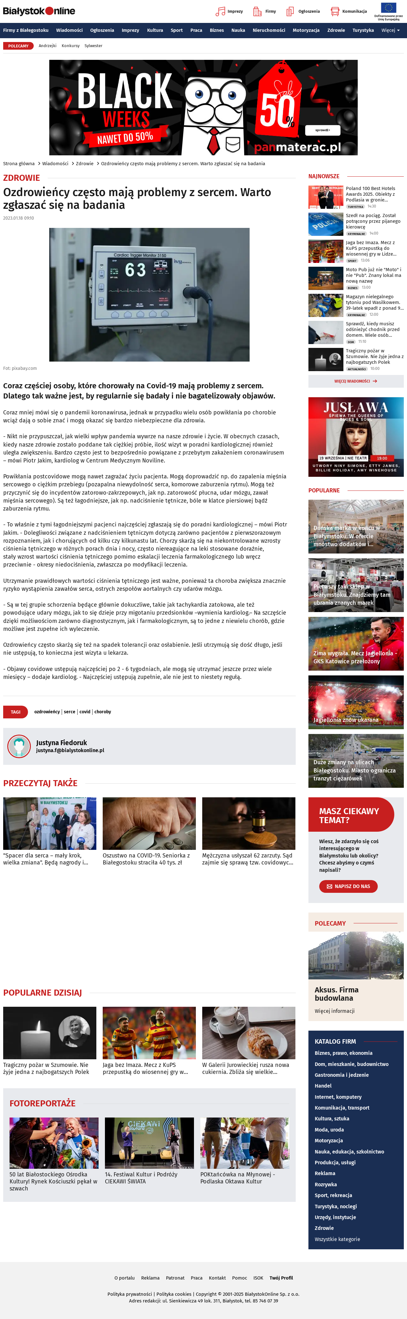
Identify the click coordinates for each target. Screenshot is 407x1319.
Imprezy (229, 11)
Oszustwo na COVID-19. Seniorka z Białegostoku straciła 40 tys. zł (146, 859)
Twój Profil (281, 1278)
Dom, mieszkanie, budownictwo (352, 1064)
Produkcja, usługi (335, 1163)
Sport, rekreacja (333, 1195)
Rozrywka (326, 1184)
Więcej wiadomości (352, 381)
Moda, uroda (329, 1130)
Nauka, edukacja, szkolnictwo (349, 1152)
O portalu (124, 1278)
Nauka (238, 30)
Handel (323, 1086)
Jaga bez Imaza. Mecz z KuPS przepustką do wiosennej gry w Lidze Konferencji (143, 1069)
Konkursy (70, 46)
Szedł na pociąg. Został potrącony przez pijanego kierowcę (373, 221)
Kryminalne (356, 234)
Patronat (175, 1278)
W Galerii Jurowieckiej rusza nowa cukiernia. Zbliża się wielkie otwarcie (245, 1069)
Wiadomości (69, 30)
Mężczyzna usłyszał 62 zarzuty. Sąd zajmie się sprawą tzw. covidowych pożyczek (247, 859)
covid (84, 712)
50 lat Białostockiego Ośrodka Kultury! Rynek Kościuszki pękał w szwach (53, 1181)
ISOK (258, 1278)
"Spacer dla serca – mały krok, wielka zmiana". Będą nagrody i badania (43, 859)
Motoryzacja (306, 30)
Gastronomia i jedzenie (342, 1075)
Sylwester (93, 46)
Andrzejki (48, 46)
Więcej (391, 30)
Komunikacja (348, 11)
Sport (177, 30)
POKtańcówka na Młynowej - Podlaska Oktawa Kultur (237, 1178)
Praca (196, 30)
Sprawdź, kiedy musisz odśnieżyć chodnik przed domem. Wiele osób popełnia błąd (373, 329)
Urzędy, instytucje (335, 1217)
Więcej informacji (335, 1011)
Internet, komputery (338, 1097)
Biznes (217, 30)
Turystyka (363, 30)
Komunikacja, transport (342, 1108)
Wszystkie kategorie (337, 1239)
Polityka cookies (173, 1294)
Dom (351, 342)
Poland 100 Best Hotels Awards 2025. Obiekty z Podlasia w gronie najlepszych (370, 194)
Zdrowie (336, 30)
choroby (102, 712)
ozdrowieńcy (47, 712)
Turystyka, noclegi (336, 1206)
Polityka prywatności (129, 1294)
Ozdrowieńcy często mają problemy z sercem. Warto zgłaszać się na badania (183, 163)
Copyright (206, 1294)
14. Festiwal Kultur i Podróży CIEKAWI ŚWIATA (141, 1178)
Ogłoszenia (303, 11)
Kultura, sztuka (332, 1119)
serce (69, 712)
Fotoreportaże (43, 1103)
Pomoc (239, 1278)
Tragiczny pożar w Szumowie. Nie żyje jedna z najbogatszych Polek (46, 1069)
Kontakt (217, 1278)
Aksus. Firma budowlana (337, 994)
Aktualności (357, 369)
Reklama (325, 1173)
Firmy (264, 11)
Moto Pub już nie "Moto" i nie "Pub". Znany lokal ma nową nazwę (373, 275)
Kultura (155, 30)
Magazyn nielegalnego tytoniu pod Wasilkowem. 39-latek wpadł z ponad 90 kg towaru (374, 302)
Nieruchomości (269, 30)
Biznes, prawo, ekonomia (344, 1053)
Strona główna (19, 163)
